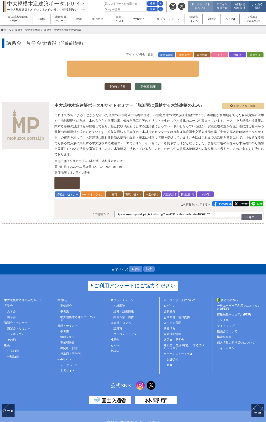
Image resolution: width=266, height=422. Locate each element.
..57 (164, 222)
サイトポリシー (227, 336)
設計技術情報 (172, 322)
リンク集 (223, 308)
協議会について (227, 319)
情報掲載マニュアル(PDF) (234, 302)
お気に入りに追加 (245, 98)
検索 (152, 3)
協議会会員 (224, 325)
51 (153, 222)
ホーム (7, 30)
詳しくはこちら (76, 172)
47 (112, 222)
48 (122, 222)
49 (133, 222)
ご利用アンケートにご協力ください (135, 274)
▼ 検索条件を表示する (133, 64)
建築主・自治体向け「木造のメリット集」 (184, 335)
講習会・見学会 (174, 328)
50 (143, 222)
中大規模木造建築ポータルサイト (46, 6)
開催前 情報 (112, 78)
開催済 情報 (154, 78)
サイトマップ (225, 313)
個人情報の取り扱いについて (236, 331)
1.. (101, 222)
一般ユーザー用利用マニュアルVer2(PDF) (238, 295)
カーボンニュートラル (178, 342)
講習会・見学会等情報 (27, 30)
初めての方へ (229, 288)
